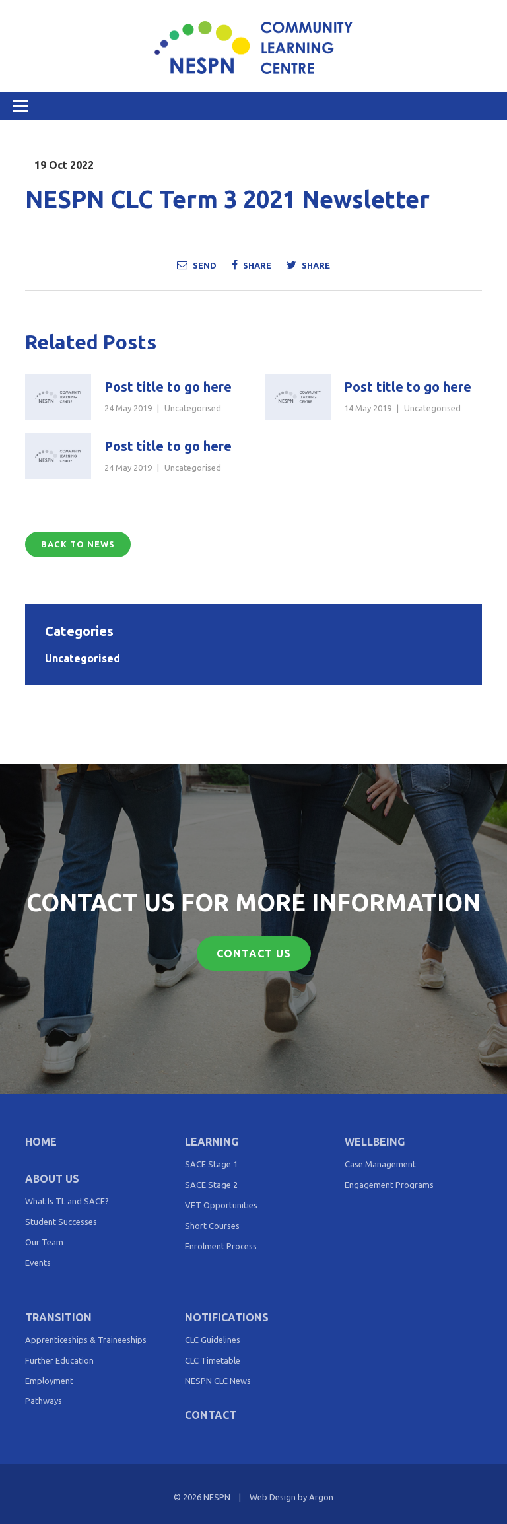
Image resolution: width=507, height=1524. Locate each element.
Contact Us (254, 953)
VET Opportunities (221, 1205)
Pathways (43, 1400)
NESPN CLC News (218, 1380)
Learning (211, 1142)
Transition (58, 1317)
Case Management (380, 1164)
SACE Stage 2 (211, 1184)
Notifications (227, 1317)
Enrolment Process (221, 1246)
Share (251, 265)
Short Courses (212, 1225)
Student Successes (61, 1221)
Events (38, 1262)
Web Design (273, 1497)
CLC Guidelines (212, 1339)
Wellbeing (375, 1142)
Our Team (44, 1242)
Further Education (59, 1360)
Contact (210, 1415)
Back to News (78, 544)
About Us (52, 1179)
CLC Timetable (212, 1360)
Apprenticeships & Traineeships (86, 1339)
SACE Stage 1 (211, 1164)
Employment (49, 1380)
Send (197, 265)
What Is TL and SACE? (67, 1201)
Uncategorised (192, 408)
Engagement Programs (389, 1184)
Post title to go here (168, 386)
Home (41, 1142)
